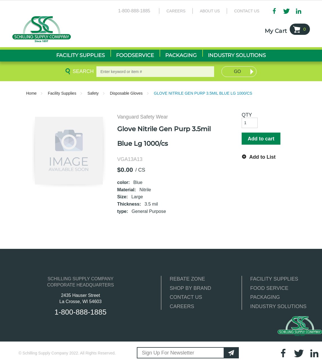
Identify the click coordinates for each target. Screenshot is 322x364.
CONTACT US (186, 297)
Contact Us (246, 11)
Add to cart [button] (261, 139)
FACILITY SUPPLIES (274, 279)
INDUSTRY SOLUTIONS (278, 306)
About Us (210, 11)
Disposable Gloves (126, 93)
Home (31, 93)
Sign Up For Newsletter (168, 353)
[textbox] (155, 71)
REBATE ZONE (187, 279)
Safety (93, 93)
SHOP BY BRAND (190, 288)
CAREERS (182, 306)
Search (82, 71)
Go (237, 71)
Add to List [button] (262, 157)
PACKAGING (265, 297)
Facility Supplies (62, 93)
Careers (175, 11)
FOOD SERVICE (269, 288)
